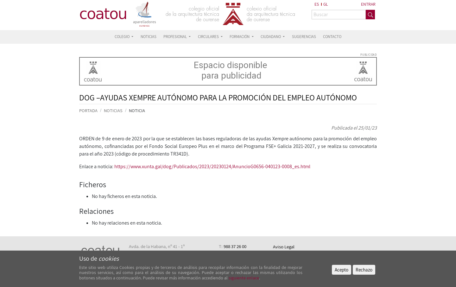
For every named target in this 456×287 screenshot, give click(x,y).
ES (316, 4)
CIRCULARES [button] (209, 36)
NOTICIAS (148, 36)
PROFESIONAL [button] (175, 36)
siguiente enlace (243, 278)
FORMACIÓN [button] (240, 36)
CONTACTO (332, 36)
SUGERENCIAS (304, 36)
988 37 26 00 (235, 246)
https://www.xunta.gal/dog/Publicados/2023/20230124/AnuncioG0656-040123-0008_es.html (212, 166)
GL (325, 4)
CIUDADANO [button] (271, 36)
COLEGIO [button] (122, 36)
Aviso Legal (283, 247)
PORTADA (88, 110)
